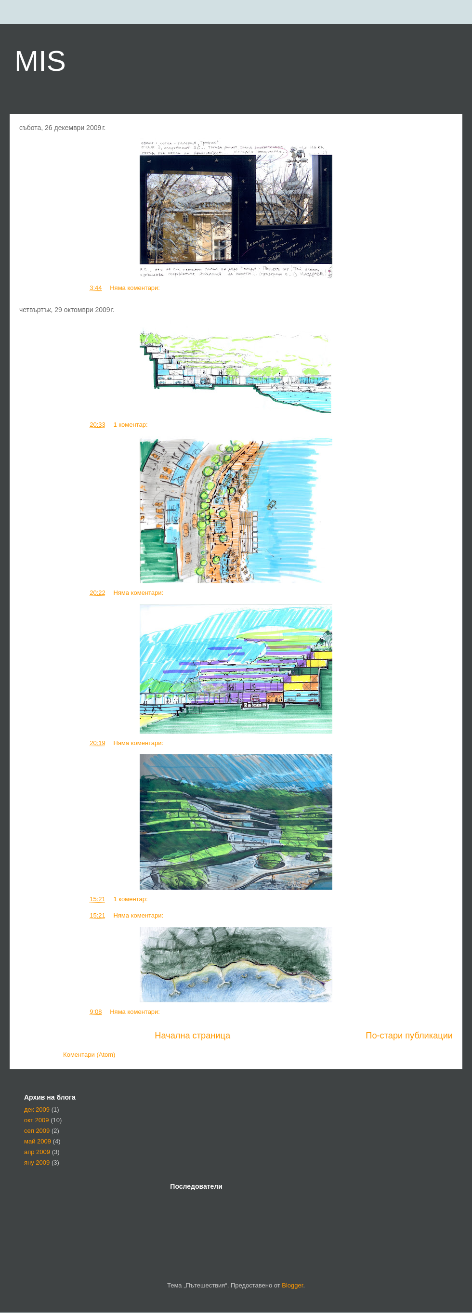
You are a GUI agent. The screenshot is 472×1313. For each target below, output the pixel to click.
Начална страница (192, 1035)
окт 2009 (36, 1120)
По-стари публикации (409, 1035)
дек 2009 (37, 1109)
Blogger (292, 1285)
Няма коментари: (135, 287)
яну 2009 (37, 1162)
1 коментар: (131, 424)
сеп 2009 (37, 1130)
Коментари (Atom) (89, 1054)
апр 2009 (37, 1151)
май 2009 (37, 1141)
